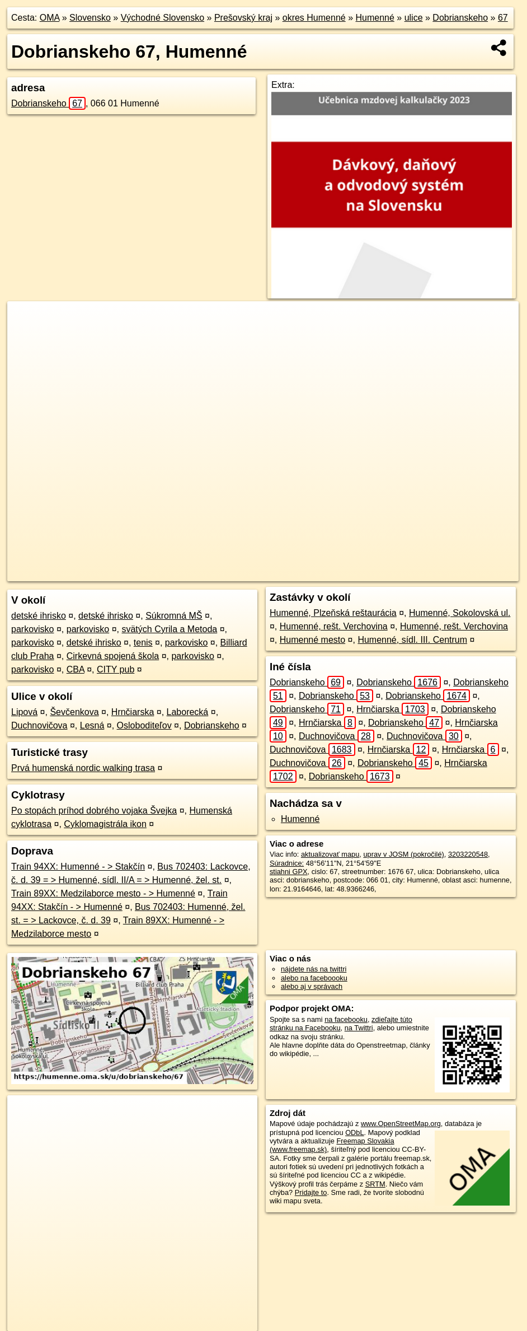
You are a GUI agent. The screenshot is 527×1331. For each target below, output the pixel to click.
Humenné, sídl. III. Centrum (412, 640)
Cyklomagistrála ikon (105, 824)
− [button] (26, 337)
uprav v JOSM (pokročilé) (403, 854)
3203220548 (468, 854)
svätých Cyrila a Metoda (169, 629)
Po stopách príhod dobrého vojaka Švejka (94, 810)
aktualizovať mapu (330, 854)
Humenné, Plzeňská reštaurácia (333, 613)
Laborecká (188, 712)
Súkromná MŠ (173, 615)
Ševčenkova (74, 712)
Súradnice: (287, 863)
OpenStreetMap (295, 572)
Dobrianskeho (460, 17)
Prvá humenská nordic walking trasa (83, 768)
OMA (50, 17)
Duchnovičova (39, 725)
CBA (75, 669)
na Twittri (359, 1028)
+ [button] (26, 320)
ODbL (354, 1132)
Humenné (374, 17)
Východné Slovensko (162, 17)
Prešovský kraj (243, 17)
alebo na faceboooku (314, 978)
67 (503, 17)
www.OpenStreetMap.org (401, 1123)
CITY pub (115, 669)
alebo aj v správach (311, 986)
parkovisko (32, 629)
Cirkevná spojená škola (113, 656)
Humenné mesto (312, 640)
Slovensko (90, 17)
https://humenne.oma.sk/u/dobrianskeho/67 (453, 572)
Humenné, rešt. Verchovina (334, 626)
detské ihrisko (38, 615)
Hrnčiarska (132, 712)
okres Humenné (314, 17)
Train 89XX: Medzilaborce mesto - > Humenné (103, 893)
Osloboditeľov (144, 725)
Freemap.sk (353, 572)
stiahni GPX (289, 871)
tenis (143, 642)
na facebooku (346, 1019)
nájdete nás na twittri (313, 969)
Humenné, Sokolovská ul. (459, 613)
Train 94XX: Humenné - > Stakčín (78, 866)
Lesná (92, 725)
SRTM (375, 1184)
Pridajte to (311, 1192)
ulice (413, 17)
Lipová (24, 712)
